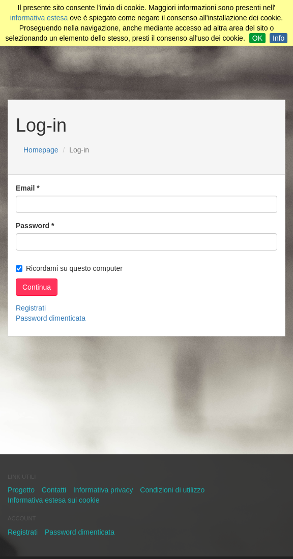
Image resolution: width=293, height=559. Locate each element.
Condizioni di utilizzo (172, 490)
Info (278, 38)
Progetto (21, 490)
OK (257, 38)
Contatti (54, 490)
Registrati (31, 308)
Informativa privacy (103, 490)
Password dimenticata (50, 318)
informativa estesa (39, 18)
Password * (35, 226)
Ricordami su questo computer (69, 268)
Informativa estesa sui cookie (54, 500)
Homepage (40, 150)
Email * (28, 188)
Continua (36, 287)
